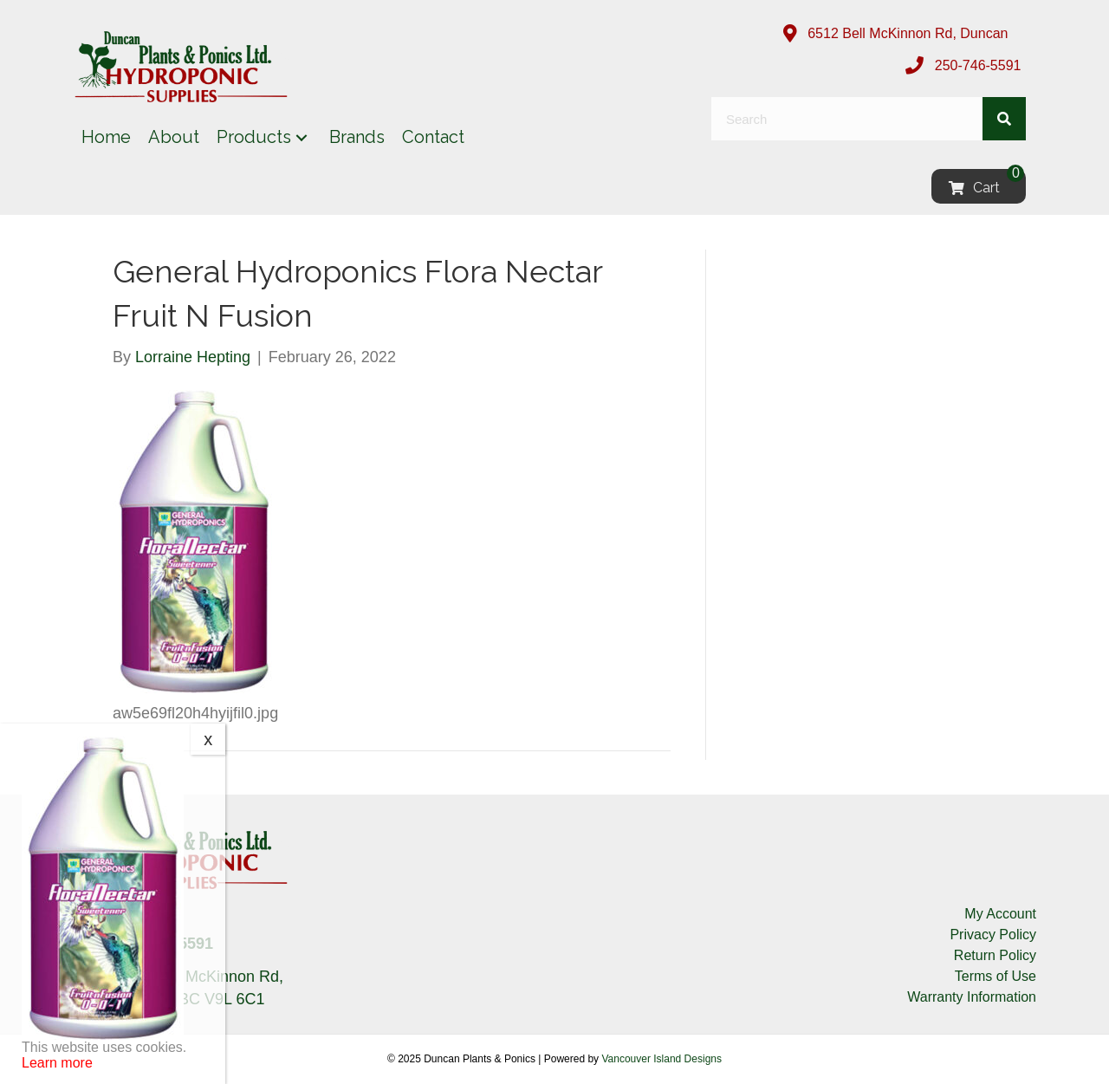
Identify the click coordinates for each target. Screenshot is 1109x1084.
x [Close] (208, 739)
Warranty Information (971, 997)
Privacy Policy (993, 934)
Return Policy (995, 955)
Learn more (57, 1062)
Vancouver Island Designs (661, 1059)
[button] (301, 137)
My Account (1000, 913)
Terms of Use (995, 976)
